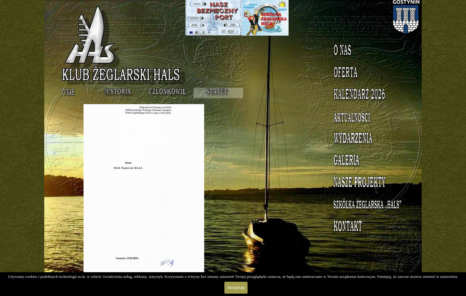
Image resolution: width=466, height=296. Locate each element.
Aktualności (371, 117)
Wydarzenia (371, 139)
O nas (371, 51)
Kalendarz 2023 (371, 95)
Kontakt (371, 227)
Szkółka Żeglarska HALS (371, 208)
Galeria (371, 161)
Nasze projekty (371, 183)
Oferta (371, 73)
